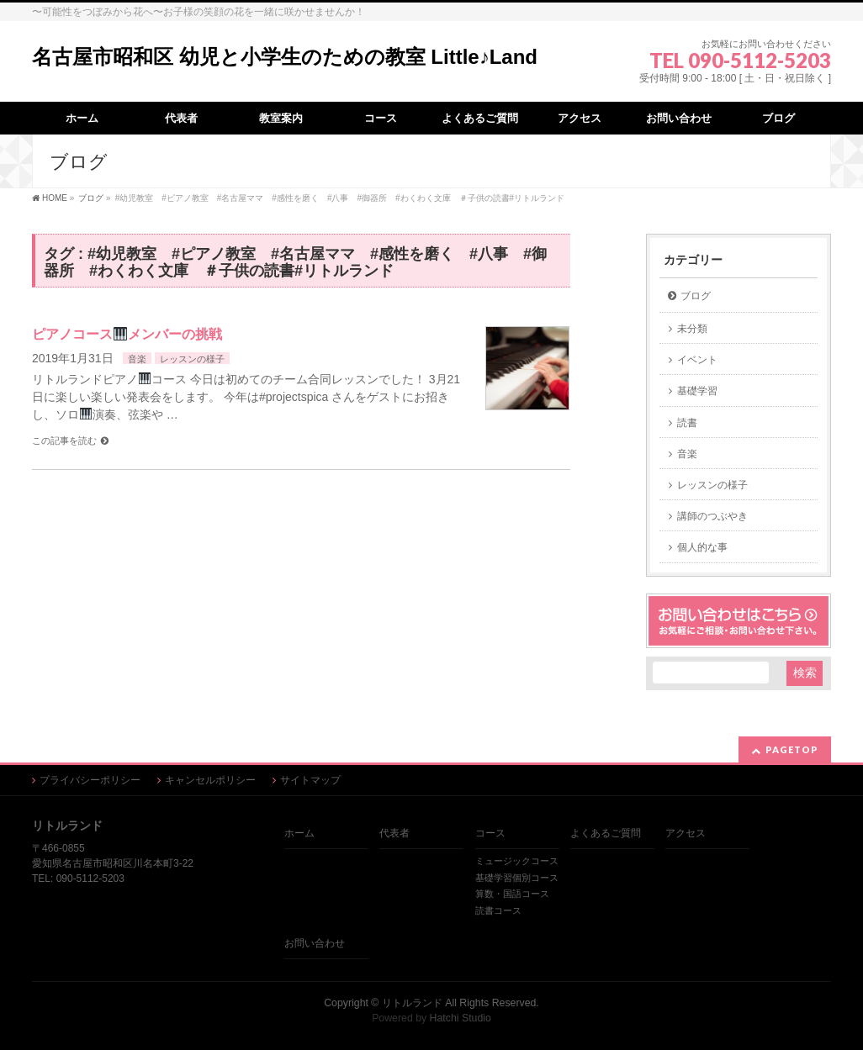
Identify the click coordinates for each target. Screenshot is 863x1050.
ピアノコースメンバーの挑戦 (127, 334)
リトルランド (412, 1003)
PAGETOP (791, 749)
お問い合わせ (314, 943)
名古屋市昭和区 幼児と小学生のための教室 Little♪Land (284, 56)
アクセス (685, 833)
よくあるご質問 (605, 833)
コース (490, 833)
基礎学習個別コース (517, 878)
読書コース (498, 910)
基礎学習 (697, 391)
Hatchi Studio (460, 1018)
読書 (687, 423)
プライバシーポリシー (90, 780)
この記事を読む (64, 440)
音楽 (137, 359)
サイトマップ (310, 780)
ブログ (695, 296)
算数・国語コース (512, 894)
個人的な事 (702, 547)
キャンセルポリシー (210, 780)
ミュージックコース (517, 861)
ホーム (299, 833)
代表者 (394, 833)
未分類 (692, 329)
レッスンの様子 (192, 359)
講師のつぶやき (712, 516)
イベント (697, 360)
